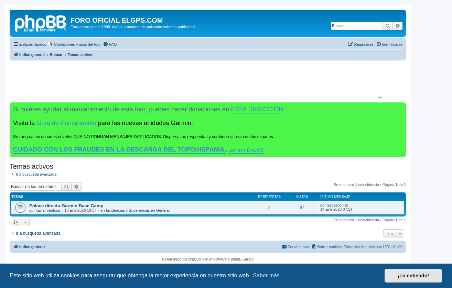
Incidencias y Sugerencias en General (138, 210)
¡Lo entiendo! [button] (413, 275)
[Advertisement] (205, 81)
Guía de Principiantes (66, 123)
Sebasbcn (335, 205)
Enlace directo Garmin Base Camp (66, 205)
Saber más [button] (266, 275)
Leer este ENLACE (245, 150)
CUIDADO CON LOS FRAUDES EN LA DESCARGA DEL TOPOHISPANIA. (119, 149)
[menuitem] (74, 44)
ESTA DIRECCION (257, 109)
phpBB (194, 259)
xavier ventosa (48, 210)
